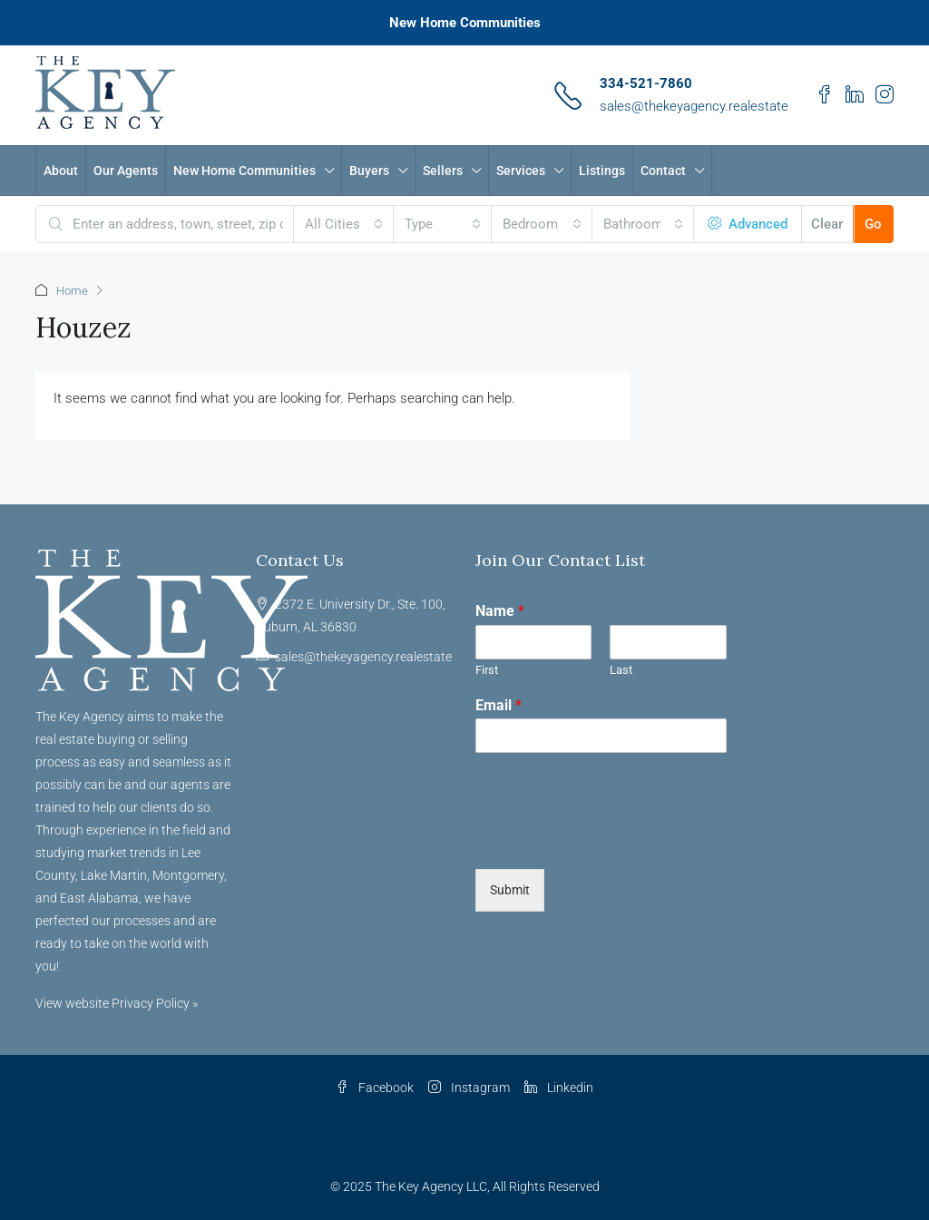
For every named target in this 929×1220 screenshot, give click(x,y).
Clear (827, 224)
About (61, 170)
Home (72, 291)
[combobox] (344, 224)
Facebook (375, 1087)
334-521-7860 (646, 83)
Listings (602, 170)
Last (621, 670)
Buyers (369, 170)
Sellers (443, 170)
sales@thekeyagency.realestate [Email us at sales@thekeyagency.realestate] (363, 656)
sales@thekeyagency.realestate (694, 106)
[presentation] (613, 839)
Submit (510, 890)
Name (499, 611)
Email (498, 705)
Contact (663, 170)
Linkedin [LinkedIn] (558, 1087)
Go (873, 224)
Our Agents (125, 170)
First (486, 670)
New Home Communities (465, 23)
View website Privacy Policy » (116, 1003)
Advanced (747, 224)
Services (520, 170)
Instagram (469, 1087)
